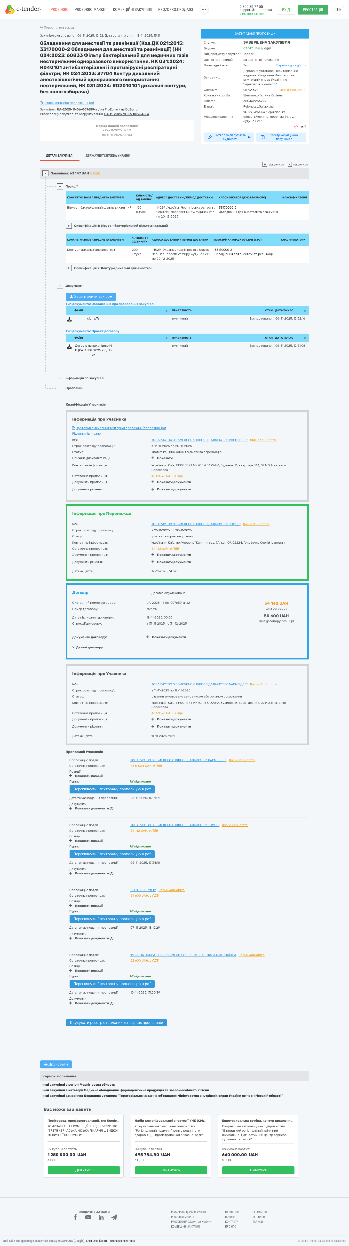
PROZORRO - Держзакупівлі (188, 1212)
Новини (230, 1217)
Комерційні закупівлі (132, 9)
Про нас (230, 1226)
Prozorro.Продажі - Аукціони (191, 1221)
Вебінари (259, 1217)
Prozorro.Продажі (175, 9)
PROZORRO (60, 9)
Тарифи (258, 1221)
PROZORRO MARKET (91, 9)
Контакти (231, 1221)
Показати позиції (86, 776)
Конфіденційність (97, 1241)
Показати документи (171, 482)
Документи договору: (89, 637)
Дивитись (84, 1170)
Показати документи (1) (91, 808)
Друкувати (56, 1064)
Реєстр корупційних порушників (279, 137)
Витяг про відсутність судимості (229, 137)
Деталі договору (87, 647)
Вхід (286, 10)
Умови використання (122, 1241)
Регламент (260, 1212)
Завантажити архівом (91, 296)
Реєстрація (313, 10)
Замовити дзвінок (252, 14)
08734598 (251, 90)
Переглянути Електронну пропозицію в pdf (112, 789)
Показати (162, 458)
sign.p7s (93, 318)
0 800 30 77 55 (251, 6)
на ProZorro (109, 109)
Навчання (232, 1212)
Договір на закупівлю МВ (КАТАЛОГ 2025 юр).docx (93, 350)
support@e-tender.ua (256, 10)
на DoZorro (129, 109)
